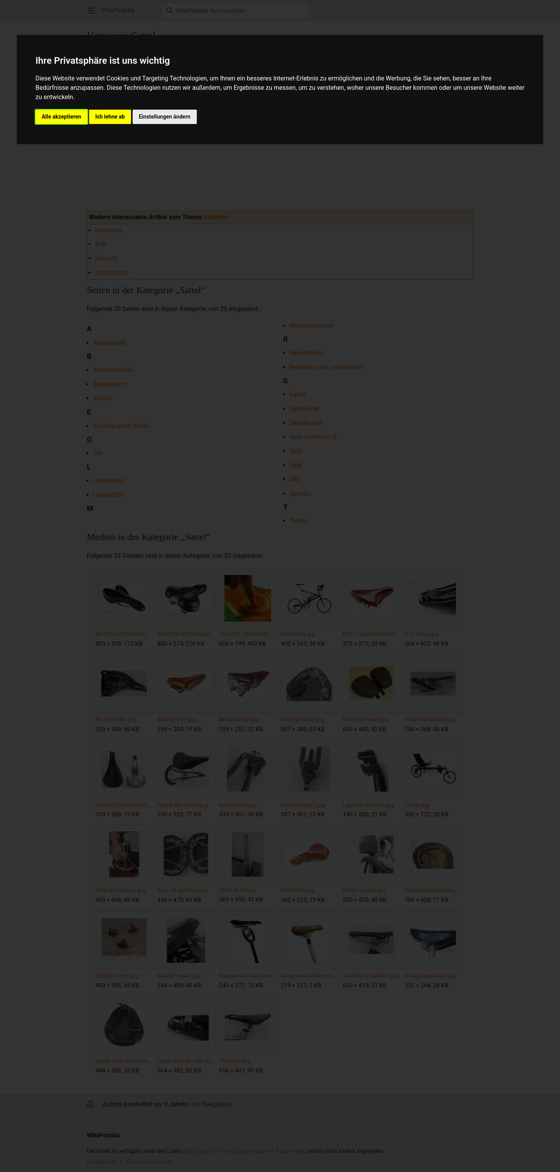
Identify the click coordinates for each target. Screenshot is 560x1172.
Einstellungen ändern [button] (165, 117)
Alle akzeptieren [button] (61, 117)
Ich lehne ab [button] (110, 117)
